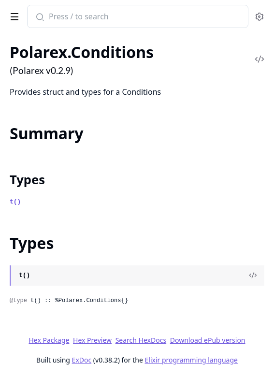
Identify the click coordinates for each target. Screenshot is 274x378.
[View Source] (253, 275)
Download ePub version (207, 340)
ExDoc (82, 359)
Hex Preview (92, 340)
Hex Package (49, 340)
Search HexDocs (140, 340)
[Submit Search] (39, 17)
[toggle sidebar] (13, 15)
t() (15, 201)
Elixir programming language (191, 359)
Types (27, 179)
